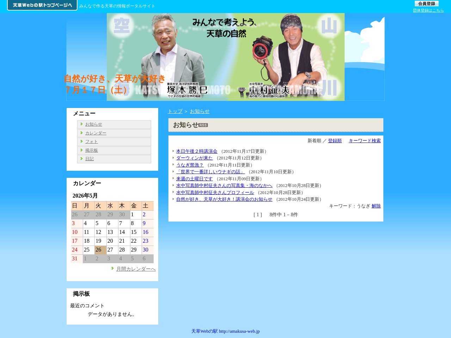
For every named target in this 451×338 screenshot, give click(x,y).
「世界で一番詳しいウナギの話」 (210, 171)
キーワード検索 (365, 140)
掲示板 (91, 150)
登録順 (335, 140)
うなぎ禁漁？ (190, 165)
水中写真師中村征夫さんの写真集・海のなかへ (224, 185)
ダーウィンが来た (194, 158)
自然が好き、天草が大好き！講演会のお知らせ (224, 199)
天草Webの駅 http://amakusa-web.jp (225, 331)
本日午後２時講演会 (196, 151)
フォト (91, 141)
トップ (175, 111)
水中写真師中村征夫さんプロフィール (215, 192)
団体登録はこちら (428, 10)
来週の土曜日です (194, 178)
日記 (89, 158)
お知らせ (200, 111)
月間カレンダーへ (136, 269)
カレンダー (95, 133)
